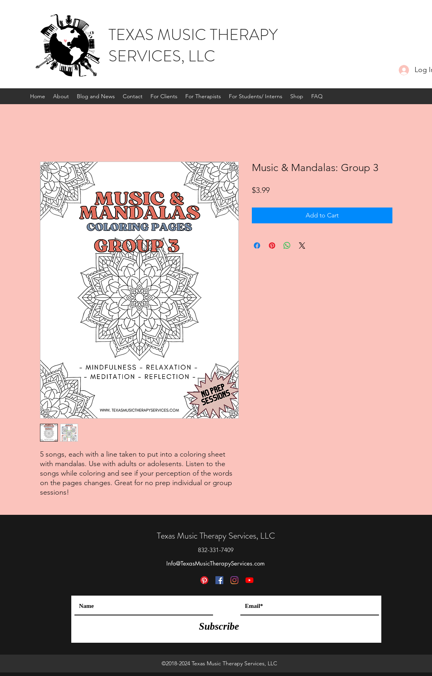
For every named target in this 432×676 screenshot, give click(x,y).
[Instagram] (234, 580)
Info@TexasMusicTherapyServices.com (215, 563)
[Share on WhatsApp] (287, 245)
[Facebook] (219, 580)
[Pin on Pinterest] (272, 245)
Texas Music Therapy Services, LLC (216, 535)
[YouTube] (249, 580)
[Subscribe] (219, 626)
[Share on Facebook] (257, 245)
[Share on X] (302, 245)
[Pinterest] (204, 580)
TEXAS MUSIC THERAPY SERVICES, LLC (193, 45)
